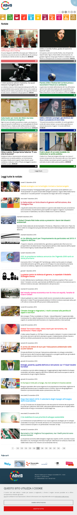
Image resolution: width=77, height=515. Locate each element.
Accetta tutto (38, 509)
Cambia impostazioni (38, 502)
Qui (5, 496)
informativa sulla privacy (62, 496)
